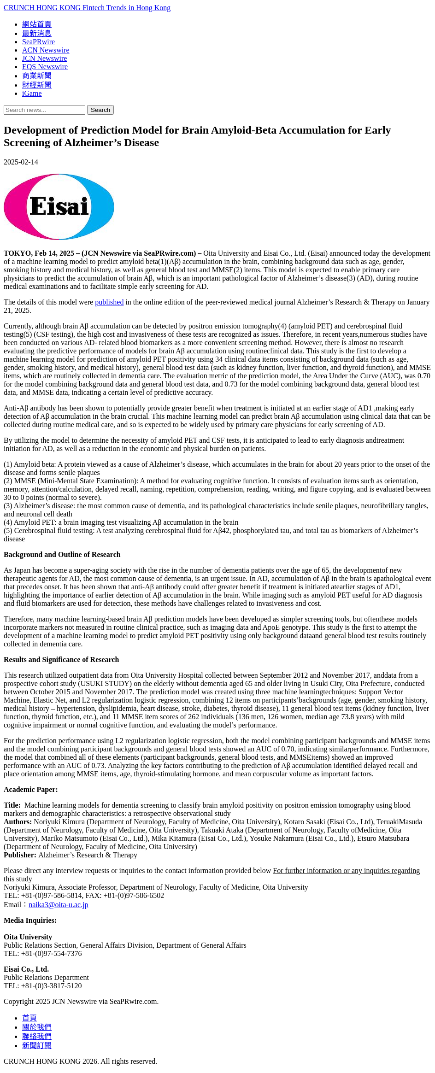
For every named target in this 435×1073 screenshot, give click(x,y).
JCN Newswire (44, 58)
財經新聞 (37, 85)
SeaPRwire (38, 42)
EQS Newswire (45, 66)
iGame (32, 93)
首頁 (29, 1018)
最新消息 (37, 33)
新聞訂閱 (37, 1046)
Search (100, 109)
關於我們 (37, 1027)
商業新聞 (37, 76)
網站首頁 (37, 24)
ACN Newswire (46, 50)
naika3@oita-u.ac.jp (58, 905)
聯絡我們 (37, 1036)
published (109, 302)
